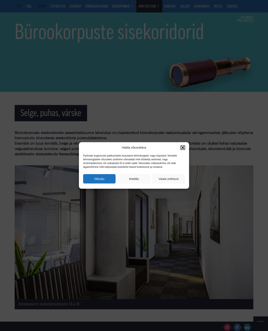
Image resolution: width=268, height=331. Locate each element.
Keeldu (134, 179)
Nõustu (99, 179)
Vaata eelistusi (168, 179)
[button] (183, 147)
